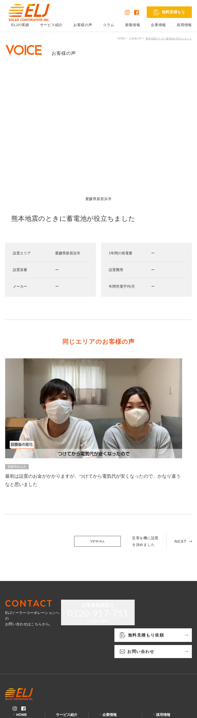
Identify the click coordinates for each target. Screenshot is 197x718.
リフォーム (68, 677)
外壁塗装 (66, 684)
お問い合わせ (113, 663)
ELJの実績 (25, 656)
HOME (121, 38)
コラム (108, 25)
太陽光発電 (68, 656)
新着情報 (132, 25)
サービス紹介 (51, 25)
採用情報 (184, 25)
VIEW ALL (97, 473)
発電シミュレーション (174, 656)
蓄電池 (64, 663)
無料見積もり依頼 (116, 656)
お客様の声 (82, 25)
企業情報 (158, 25)
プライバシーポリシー (23, 710)
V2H (62, 670)
